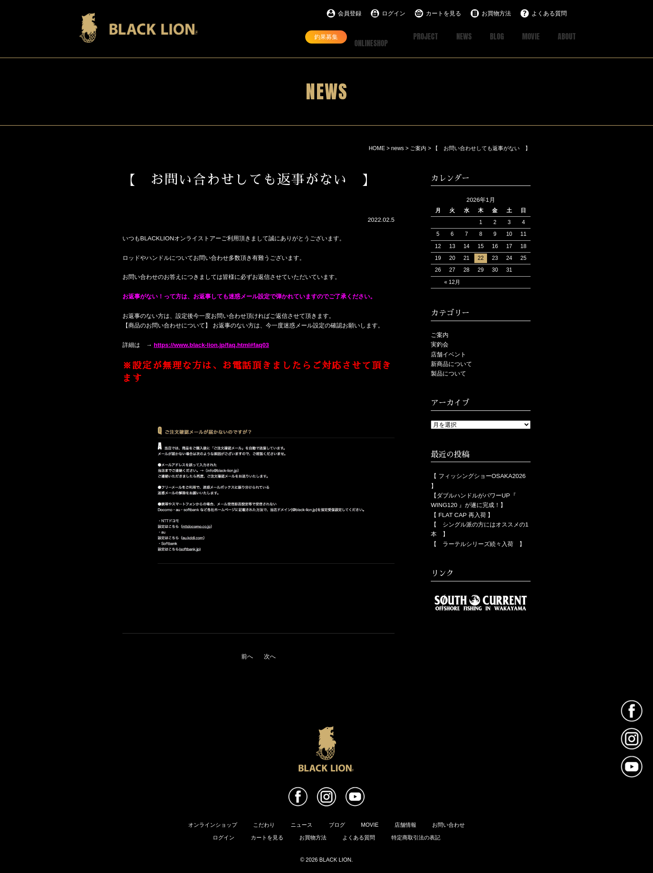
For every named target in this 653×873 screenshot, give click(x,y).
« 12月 (452, 281)
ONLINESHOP (354, 36)
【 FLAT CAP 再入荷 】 (462, 514)
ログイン (393, 13)
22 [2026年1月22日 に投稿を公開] (480, 257)
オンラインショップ (212, 824)
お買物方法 (496, 13)
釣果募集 (295, 36)
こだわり (264, 824)
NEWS (451, 36)
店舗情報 (405, 824)
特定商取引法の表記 (415, 837)
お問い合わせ (448, 824)
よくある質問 (549, 13)
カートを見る (443, 13)
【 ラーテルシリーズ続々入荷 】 (478, 543)
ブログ (337, 824)
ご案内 (439, 334)
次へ (270, 655)
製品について (448, 372)
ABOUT (565, 36)
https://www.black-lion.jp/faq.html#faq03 (211, 344)
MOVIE (525, 36)
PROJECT (409, 36)
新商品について (451, 363)
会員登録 (349, 13)
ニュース (301, 824)
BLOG (488, 36)
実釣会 (439, 343)
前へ (247, 655)
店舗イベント (448, 353)
